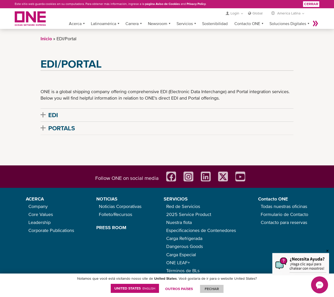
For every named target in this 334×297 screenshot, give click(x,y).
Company (38, 206)
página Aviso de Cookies (162, 4)
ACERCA (35, 199)
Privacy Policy (196, 4)
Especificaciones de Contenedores (201, 230)
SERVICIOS (176, 199)
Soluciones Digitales (287, 23)
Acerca (75, 23)
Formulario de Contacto (284, 214)
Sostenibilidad (215, 23)
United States (134, 288)
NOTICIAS (106, 199)
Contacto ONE (247, 23)
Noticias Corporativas (120, 206)
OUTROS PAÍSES (179, 289)
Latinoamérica (103, 23)
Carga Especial (181, 254)
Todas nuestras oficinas (284, 206)
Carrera (132, 23)
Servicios (185, 23)
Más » (315, 23)
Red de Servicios (183, 206)
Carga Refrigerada (184, 238)
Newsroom (157, 23)
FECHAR (212, 289)
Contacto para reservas (284, 222)
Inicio (46, 38)
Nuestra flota (179, 222)
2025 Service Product (188, 214)
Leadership (39, 222)
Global (257, 13)
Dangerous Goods (184, 246)
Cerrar (311, 4)
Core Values (40, 214)
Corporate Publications (51, 230)
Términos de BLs (183, 270)
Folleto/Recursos (115, 214)
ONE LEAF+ (178, 262)
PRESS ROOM (111, 227)
